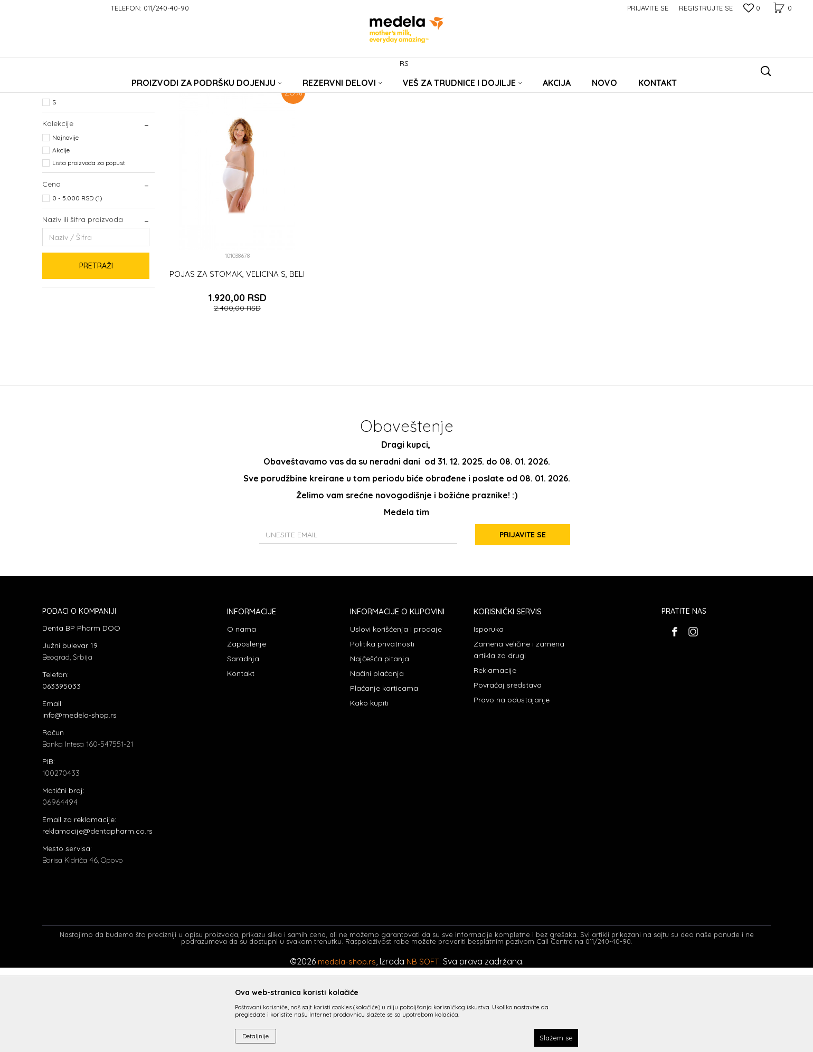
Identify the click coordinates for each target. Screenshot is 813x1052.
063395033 (61, 770)
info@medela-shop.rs (79, 799)
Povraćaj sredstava (508, 769)
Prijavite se (522, 618)
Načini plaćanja (377, 757)
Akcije (61, 234)
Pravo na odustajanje (512, 783)
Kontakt (240, 757)
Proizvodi (103, 91)
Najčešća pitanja (379, 742)
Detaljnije (255, 1036)
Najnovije (65, 222)
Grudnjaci (60, 139)
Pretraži (96, 350)
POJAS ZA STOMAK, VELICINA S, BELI (237, 358)
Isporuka (489, 713)
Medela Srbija (61, 91)
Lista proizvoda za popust (88, 247)
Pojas (54, 152)
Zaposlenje (246, 727)
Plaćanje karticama (384, 772)
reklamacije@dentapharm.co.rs (97, 915)
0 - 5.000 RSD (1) (77, 282)
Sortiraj (507, 108)
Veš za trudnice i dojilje (157, 91)
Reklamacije (495, 754)
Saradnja (243, 742)
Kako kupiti (369, 787)
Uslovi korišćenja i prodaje (396, 713)
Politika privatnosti (382, 727)
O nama (241, 713)
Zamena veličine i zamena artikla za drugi (519, 733)
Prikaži (660, 108)
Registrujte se (706, 8)
